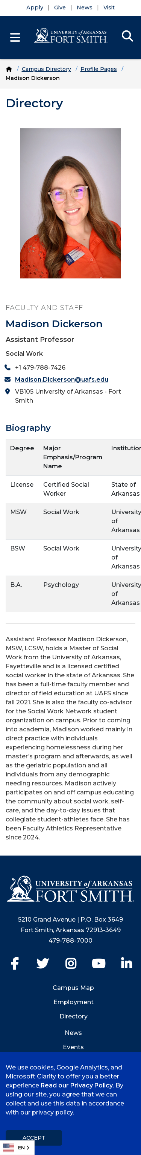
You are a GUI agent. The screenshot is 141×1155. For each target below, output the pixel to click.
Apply (34, 7)
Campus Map (73, 987)
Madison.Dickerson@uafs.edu (61, 379)
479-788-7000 (70, 940)
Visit (109, 7)
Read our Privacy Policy (77, 1085)
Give (60, 7)
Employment (73, 1002)
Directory (73, 1016)
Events (73, 1047)
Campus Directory (46, 69)
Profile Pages (98, 69)
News (84, 7)
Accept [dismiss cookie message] (34, 1137)
